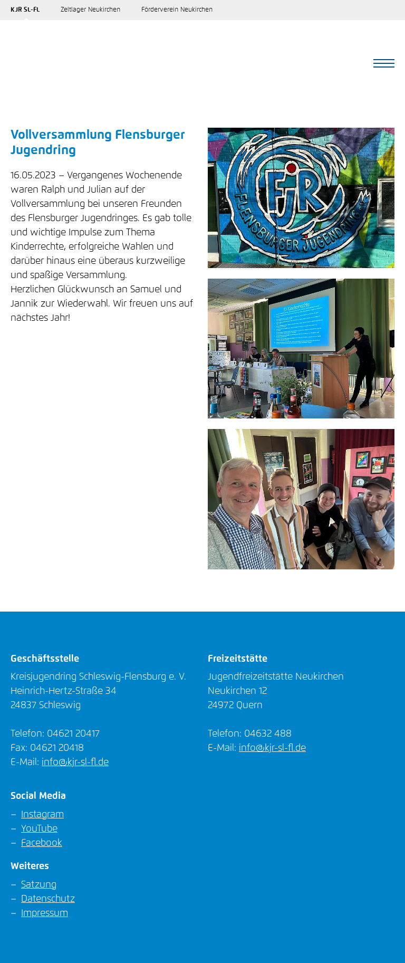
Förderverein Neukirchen (177, 10)
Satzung (38, 885)
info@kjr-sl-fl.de (75, 762)
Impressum (44, 913)
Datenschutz (48, 899)
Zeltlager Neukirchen (90, 10)
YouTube (39, 829)
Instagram (42, 814)
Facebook (41, 843)
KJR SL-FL (25, 10)
